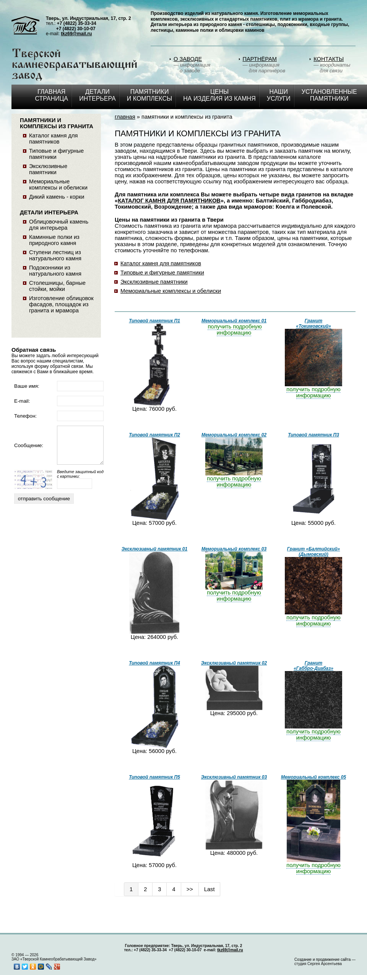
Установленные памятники (329, 95)
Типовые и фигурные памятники (162, 272)
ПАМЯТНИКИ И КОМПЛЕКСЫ (149, 95)
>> (190, 889)
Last (209, 889)
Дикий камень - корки (56, 197)
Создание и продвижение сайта (322, 959)
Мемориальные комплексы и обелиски (170, 291)
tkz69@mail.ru (76, 33)
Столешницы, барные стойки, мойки (57, 286)
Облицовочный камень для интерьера (58, 225)
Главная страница (51, 95)
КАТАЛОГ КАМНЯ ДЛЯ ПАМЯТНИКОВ (169, 201)
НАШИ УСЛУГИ (279, 95)
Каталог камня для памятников (160, 263)
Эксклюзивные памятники (154, 282)
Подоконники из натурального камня (55, 271)
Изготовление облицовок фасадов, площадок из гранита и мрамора (61, 304)
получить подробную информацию (234, 329)
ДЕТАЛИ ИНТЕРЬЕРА (97, 95)
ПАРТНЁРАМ (260, 59)
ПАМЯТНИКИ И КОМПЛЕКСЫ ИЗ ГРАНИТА (56, 123)
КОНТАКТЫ (328, 59)
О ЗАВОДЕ (188, 59)
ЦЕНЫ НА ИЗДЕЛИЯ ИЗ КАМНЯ (219, 95)
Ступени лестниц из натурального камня (55, 255)
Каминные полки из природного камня (54, 240)
